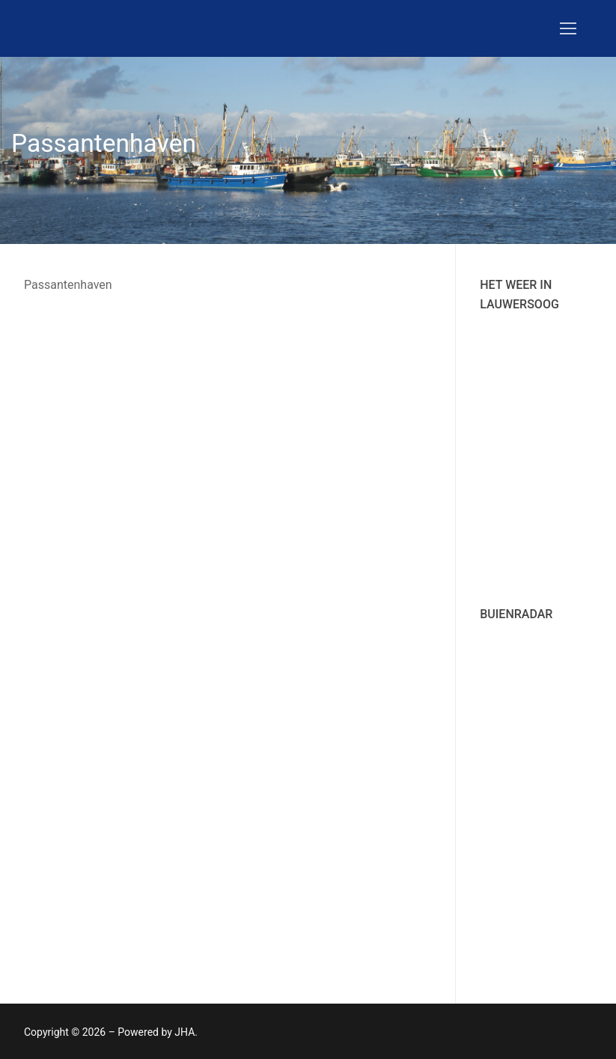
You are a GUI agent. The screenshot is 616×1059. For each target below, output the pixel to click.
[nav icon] (568, 28)
